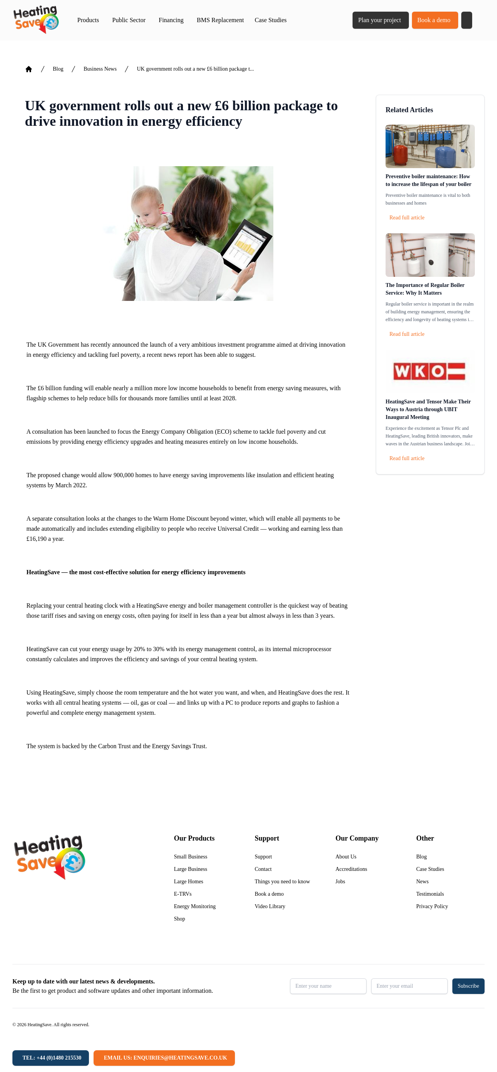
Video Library (270, 906)
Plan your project (379, 20)
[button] (466, 20)
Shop (179, 919)
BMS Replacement (220, 20)
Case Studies (271, 20)
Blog (58, 69)
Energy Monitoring (194, 906)
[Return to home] (35, 20)
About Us (345, 857)
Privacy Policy (432, 906)
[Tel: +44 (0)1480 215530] (50, 1058)
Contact (263, 869)
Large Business (190, 869)
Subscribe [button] (468, 986)
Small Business (190, 857)
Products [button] (88, 20)
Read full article (406, 218)
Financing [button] (171, 20)
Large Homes (188, 881)
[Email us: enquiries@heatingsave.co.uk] (164, 1058)
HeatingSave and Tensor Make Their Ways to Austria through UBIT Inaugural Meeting (428, 409)
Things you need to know (282, 881)
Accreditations (351, 869)
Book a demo (433, 20)
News (422, 881)
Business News (99, 69)
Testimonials (430, 894)
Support (263, 857)
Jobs (340, 881)
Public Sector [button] (129, 20)
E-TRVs (183, 894)
